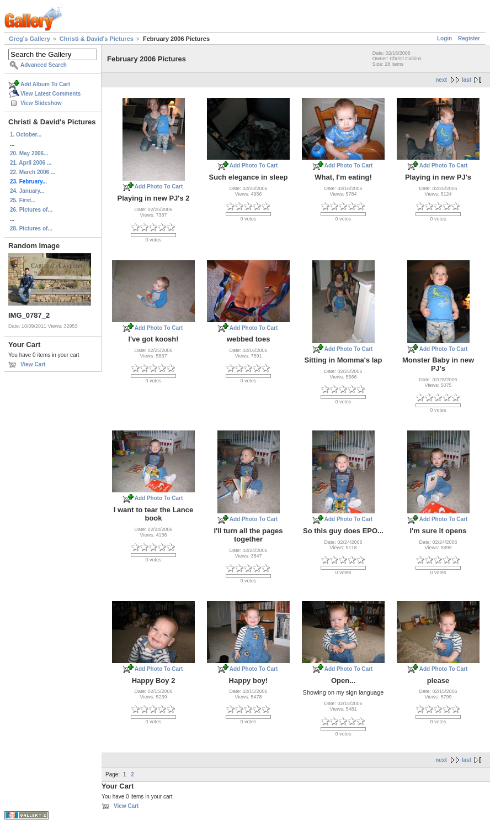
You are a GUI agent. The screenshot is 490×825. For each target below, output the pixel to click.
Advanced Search (43, 65)
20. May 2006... (29, 153)
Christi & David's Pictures (97, 38)
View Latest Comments (50, 94)
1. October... (25, 135)
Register (469, 38)
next (441, 80)
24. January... (27, 191)
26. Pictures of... (31, 210)
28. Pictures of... (31, 228)
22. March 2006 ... (32, 172)
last (466, 80)
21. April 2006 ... (30, 163)
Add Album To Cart (45, 84)
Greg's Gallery (29, 38)
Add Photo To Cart (159, 186)
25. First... (23, 200)
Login (444, 38)
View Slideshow (41, 103)
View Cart (32, 364)
